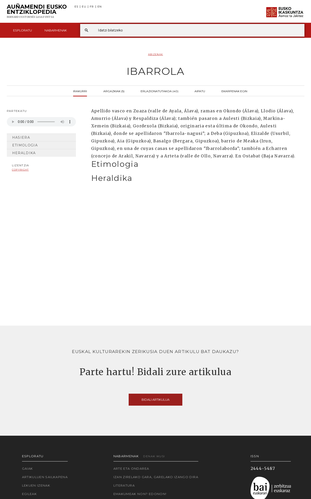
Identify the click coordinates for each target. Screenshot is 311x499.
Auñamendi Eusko (37, 11)
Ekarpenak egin (234, 90)
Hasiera (21, 137)
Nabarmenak (56, 30)
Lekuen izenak (36, 485)
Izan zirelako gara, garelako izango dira (155, 477)
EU (84, 6)
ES (77, 6)
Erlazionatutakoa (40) (159, 90)
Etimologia (25, 145)
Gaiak (27, 468)
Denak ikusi (154, 456)
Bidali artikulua (155, 399)
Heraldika (24, 153)
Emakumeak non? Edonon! (140, 494)
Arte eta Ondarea (131, 468)
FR (92, 6)
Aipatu (200, 90)
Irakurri (80, 90)
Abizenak (155, 54)
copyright (20, 169)
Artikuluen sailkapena (45, 477)
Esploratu (22, 30)
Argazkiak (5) (113, 90)
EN (99, 6)
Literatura (124, 485)
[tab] (193, 164)
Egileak (29, 494)
